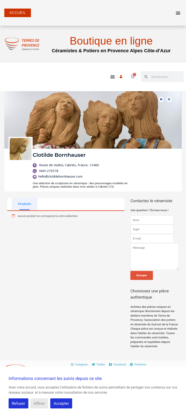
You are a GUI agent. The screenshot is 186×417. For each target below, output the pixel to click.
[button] (178, 12)
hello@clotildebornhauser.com (57, 176)
